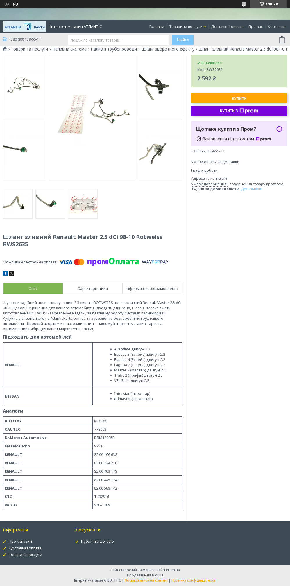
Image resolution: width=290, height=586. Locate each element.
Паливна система (69, 49)
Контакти (276, 26)
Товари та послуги (186, 26)
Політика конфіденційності (193, 580)
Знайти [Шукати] (182, 40)
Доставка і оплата (227, 26)
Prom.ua (173, 569)
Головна (156, 26)
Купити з (239, 111)
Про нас (255, 26)
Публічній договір (97, 541)
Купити (239, 98)
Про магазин (20, 541)
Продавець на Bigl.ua (145, 575)
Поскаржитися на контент (146, 580)
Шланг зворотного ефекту (167, 49)
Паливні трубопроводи (114, 49)
